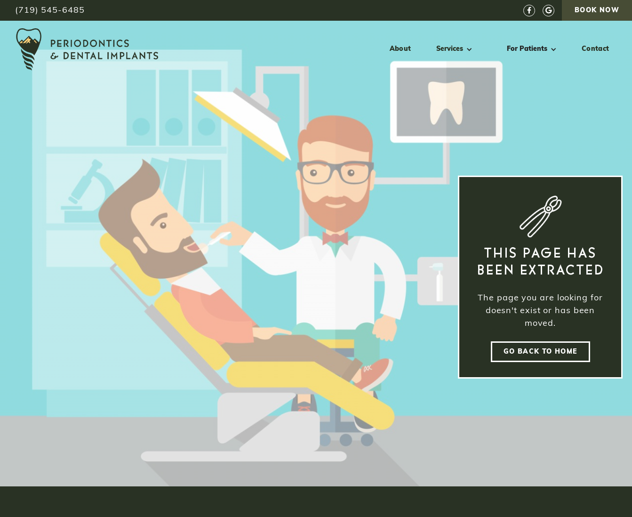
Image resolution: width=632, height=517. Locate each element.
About (400, 49)
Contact (595, 49)
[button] (454, 49)
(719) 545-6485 (50, 10)
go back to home (540, 351)
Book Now (597, 10)
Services (449, 49)
